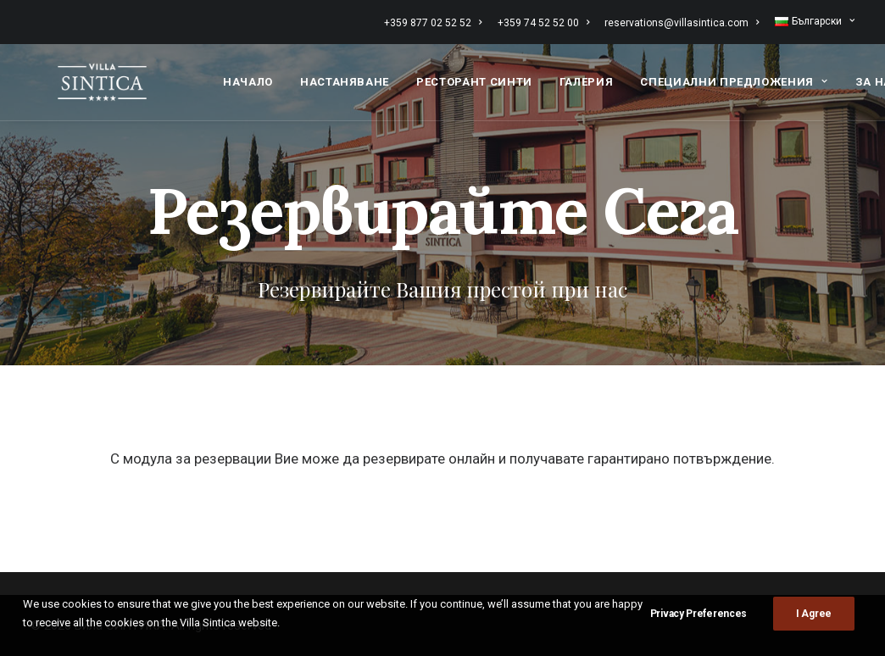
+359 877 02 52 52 (432, 23)
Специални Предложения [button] (733, 79)
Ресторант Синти (474, 79)
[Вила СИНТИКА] (90, 79)
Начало (248, 79)
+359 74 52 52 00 (543, 23)
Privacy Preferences (698, 614)
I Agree (814, 614)
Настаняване (344, 79)
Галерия (586, 79)
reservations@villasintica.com (681, 23)
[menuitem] (435, 23)
